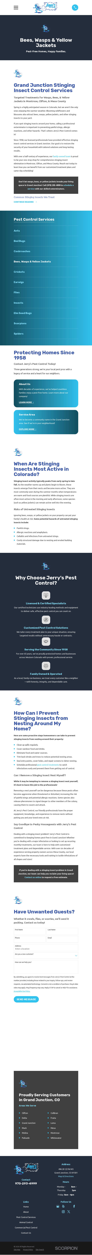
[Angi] (68, 1142)
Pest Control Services (26, 1153)
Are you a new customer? (24, 954)
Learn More (26, 403)
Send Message (26, 999)
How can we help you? (23, 962)
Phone (17, 938)
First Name (19, 930)
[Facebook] (74, 1142)
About (26, 1148)
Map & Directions (66, 1112)
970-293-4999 (26, 1119)
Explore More (27, 429)
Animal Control (26, 1158)
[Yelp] (63, 1142)
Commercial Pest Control (26, 1163)
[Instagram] (63, 1147)
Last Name (51, 930)
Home (26, 1143)
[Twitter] (68, 1147)
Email (50, 938)
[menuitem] (46, 231)
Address (18, 946)
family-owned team (61, 156)
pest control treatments (48, 765)
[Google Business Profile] (57, 1142)
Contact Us (26, 1169)
